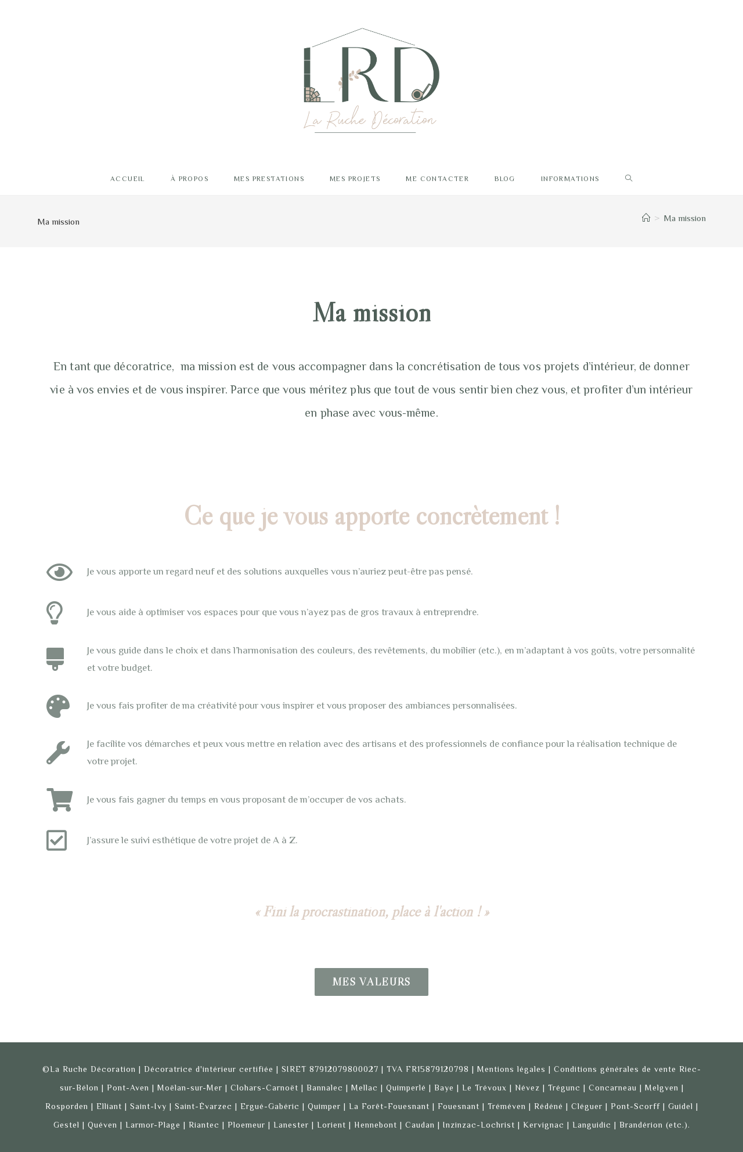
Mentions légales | (515, 1069)
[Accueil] (646, 218)
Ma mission (684, 218)
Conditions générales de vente (615, 1069)
